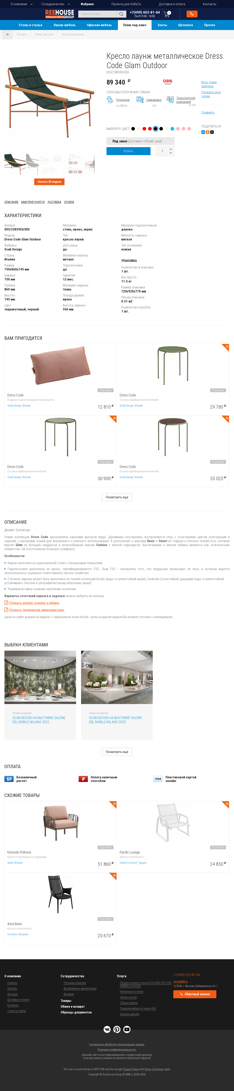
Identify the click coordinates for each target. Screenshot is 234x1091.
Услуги (121, 976)
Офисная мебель (99, 25)
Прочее (209, 25)
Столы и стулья (30, 25)
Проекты (12, 988)
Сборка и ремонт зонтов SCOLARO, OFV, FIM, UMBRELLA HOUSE (146, 984)
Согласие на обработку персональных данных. (117, 1044)
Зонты (162, 25)
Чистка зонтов (128, 997)
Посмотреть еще (117, 497)
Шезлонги (185, 25)
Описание (11, 202)
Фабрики (87, 4)
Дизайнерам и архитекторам (80, 988)
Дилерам (69, 994)
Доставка (54, 202)
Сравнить (207, 112)
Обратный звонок (192, 14)
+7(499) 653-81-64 (145, 14)
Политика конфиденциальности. (116, 1049)
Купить (128, 151)
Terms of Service (154, 1069)
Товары (66, 1001)
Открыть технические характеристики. (37, 610)
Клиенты (12, 982)
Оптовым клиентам (75, 982)
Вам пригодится (33, 202)
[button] (91, 55)
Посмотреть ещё (117, 752)
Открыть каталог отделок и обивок (34, 603)
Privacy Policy (131, 1069)
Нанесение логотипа (131, 991)
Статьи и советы (16, 1010)
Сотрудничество (52, 4)
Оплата (69, 202)
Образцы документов (76, 1012)
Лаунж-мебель (64, 25)
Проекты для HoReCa (126, 4)
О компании (19, 4)
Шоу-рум (12, 994)
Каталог (22, 34)
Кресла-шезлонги (73, 34)
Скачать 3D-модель (49, 181)
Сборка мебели (129, 1002)
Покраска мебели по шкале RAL (138, 1008)
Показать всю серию (211, 94)
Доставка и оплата (172, 4)
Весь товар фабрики (209, 84)
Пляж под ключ (134, 25)
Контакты (209, 4)
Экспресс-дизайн (129, 1014)
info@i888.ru (180, 981)
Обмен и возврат (73, 1006)
